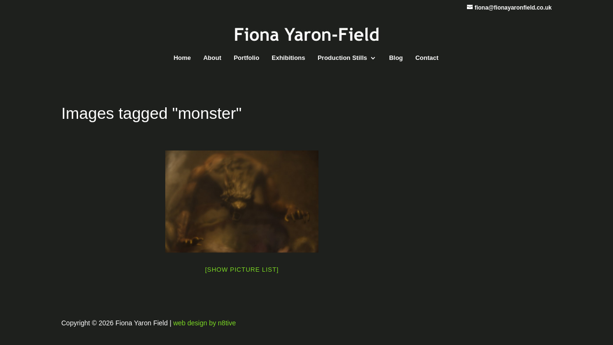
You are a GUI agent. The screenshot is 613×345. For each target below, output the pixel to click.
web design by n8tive (204, 323)
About (212, 58)
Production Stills (342, 58)
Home (182, 58)
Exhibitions (288, 58)
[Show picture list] (242, 269)
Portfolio (246, 58)
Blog (396, 58)
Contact (426, 58)
